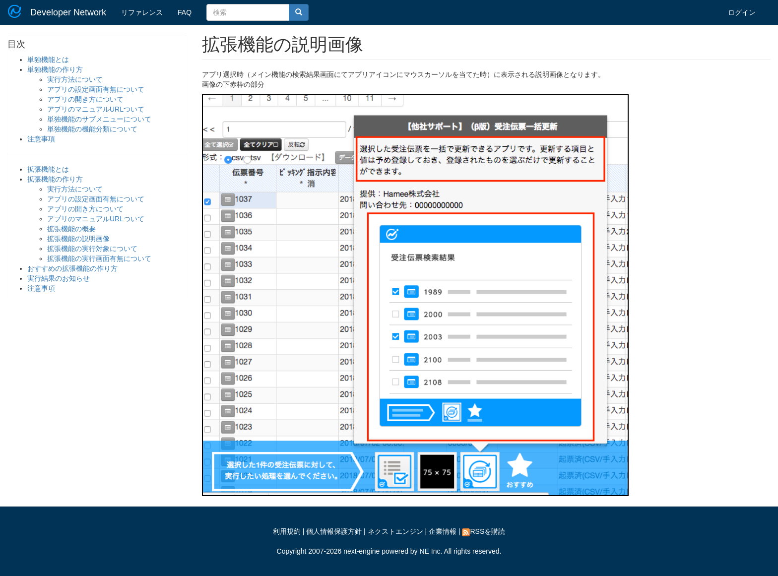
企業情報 (442, 531)
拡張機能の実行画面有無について (99, 258)
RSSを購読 (483, 531)
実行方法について (75, 79)
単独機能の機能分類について (92, 129)
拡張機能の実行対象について (92, 249)
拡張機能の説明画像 (78, 239)
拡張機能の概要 (71, 229)
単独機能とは (48, 60)
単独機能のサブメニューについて (99, 119)
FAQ (185, 12)
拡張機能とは (48, 169)
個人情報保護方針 (334, 531)
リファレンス (142, 12)
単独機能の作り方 (55, 69)
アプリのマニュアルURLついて (95, 109)
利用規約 (287, 531)
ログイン (742, 12)
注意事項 (41, 139)
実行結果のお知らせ (58, 278)
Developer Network (68, 12)
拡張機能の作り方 (55, 179)
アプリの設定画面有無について (95, 89)
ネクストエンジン (395, 531)
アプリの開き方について (85, 99)
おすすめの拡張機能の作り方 (72, 268)
